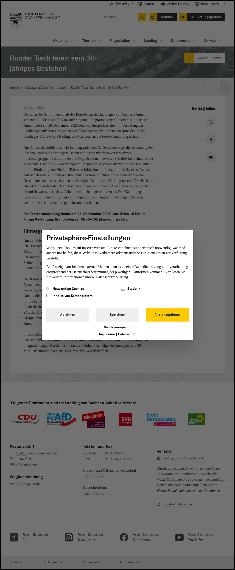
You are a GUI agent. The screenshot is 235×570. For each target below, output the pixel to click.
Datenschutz (127, 334)
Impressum (107, 334)
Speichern (117, 314)
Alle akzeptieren (167, 314)
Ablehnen (67, 314)
